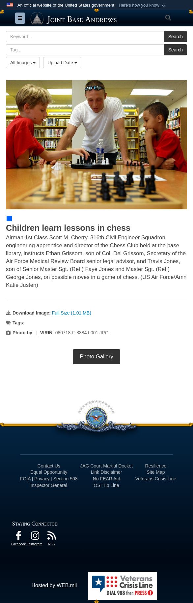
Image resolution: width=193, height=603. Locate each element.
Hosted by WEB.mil (54, 585)
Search (175, 36)
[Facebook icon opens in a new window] (18, 537)
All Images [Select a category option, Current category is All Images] (23, 62)
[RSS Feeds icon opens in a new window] (51, 537)
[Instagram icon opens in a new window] (35, 537)
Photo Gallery (96, 356)
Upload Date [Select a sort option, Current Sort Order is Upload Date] (62, 62)
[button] (142, 5)
